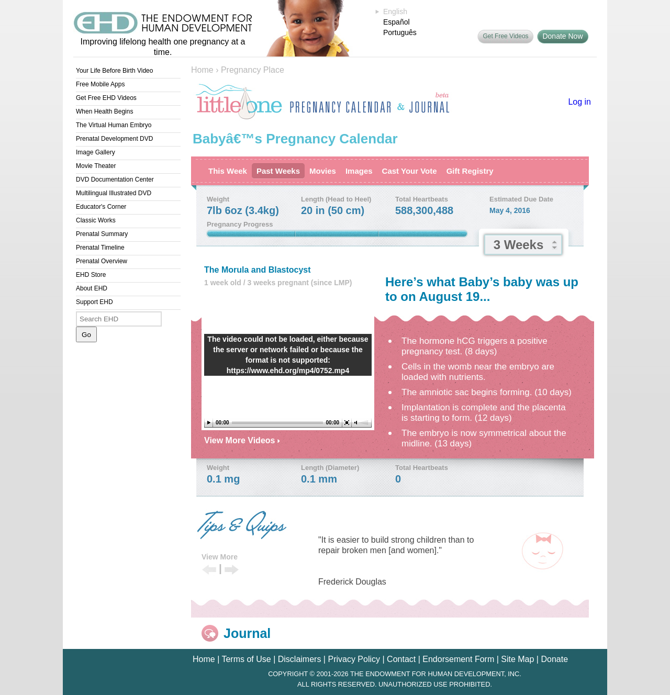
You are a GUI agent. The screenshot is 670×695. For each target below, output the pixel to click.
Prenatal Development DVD (114, 138)
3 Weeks (519, 245)
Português (400, 32)
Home (202, 69)
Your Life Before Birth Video (114, 70)
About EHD (91, 288)
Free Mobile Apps (100, 84)
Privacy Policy (354, 659)
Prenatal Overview (101, 261)
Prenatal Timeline (100, 247)
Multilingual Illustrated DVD (113, 193)
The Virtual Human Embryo (114, 125)
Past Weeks (278, 170)
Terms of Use (246, 659)
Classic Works (96, 220)
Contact (401, 659)
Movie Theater (96, 166)
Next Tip (231, 570)
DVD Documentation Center (115, 179)
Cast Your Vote (409, 170)
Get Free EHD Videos (106, 98)
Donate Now (562, 36)
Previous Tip (209, 570)
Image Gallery (95, 152)
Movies (322, 170)
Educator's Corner (101, 206)
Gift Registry (470, 170)
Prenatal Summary (102, 234)
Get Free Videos (505, 36)
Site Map (517, 659)
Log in (579, 101)
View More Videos (242, 440)
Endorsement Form (458, 659)
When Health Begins (104, 111)
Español (396, 22)
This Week (227, 170)
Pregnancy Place (252, 69)
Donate (554, 659)
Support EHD (94, 302)
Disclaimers (299, 659)
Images (359, 170)
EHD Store (91, 274)
